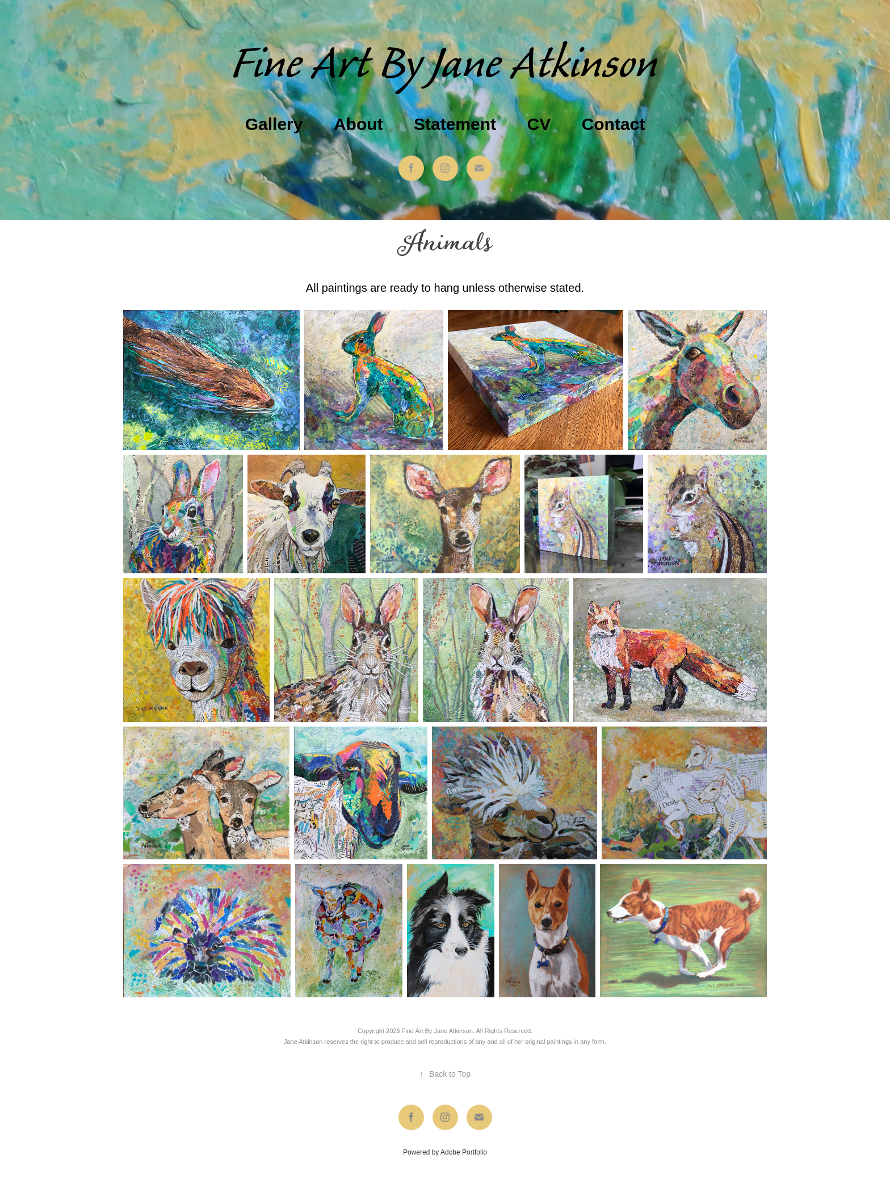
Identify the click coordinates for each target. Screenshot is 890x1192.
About (358, 124)
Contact (613, 124)
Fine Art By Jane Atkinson (445, 64)
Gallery (274, 124)
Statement (455, 124)
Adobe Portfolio (463, 1152)
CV (539, 124)
